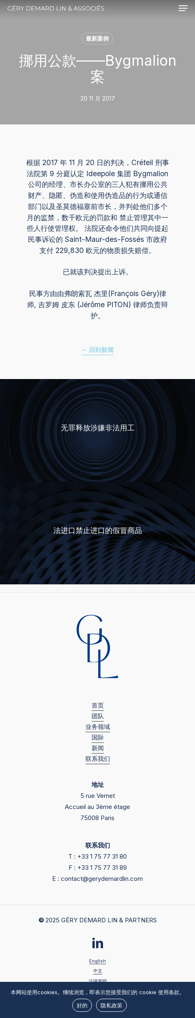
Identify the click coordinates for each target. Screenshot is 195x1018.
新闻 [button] (98, 748)
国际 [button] (98, 737)
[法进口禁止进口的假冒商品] (97, 533)
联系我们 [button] (97, 759)
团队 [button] (98, 716)
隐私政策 (111, 1005)
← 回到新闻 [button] (97, 350)
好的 (82, 1005)
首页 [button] (98, 705)
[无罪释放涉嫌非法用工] (97, 430)
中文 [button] (97, 971)
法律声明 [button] (98, 981)
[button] (183, 8)
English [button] (97, 961)
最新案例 (97, 38)
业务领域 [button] (97, 727)
